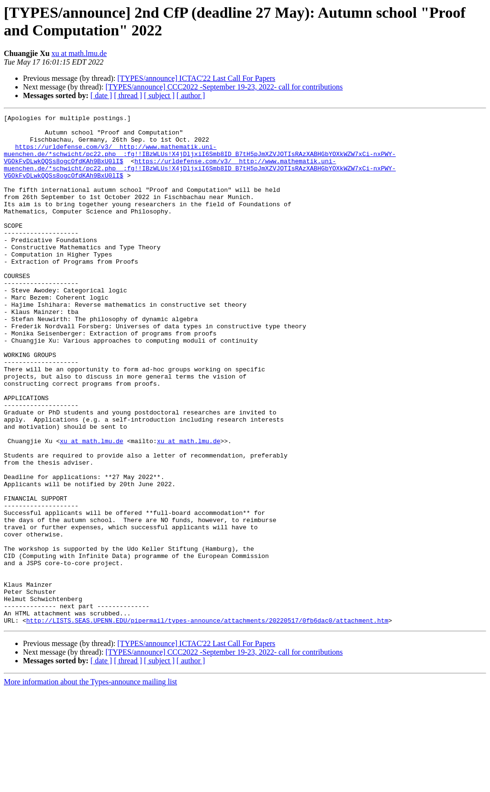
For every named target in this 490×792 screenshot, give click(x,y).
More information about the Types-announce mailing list (90, 784)
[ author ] (191, 95)
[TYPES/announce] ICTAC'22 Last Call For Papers (196, 78)
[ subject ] (159, 95)
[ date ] (101, 95)
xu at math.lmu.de (79, 53)
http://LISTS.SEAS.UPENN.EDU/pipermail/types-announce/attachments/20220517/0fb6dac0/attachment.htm (207, 722)
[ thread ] (128, 95)
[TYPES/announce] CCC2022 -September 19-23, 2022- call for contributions (224, 87)
